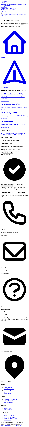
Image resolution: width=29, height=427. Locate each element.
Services (5, 9)
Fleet (2, 9)
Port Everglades (12, 8)
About (9, 9)
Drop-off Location (5, 151)
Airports (3, 2)
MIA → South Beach (6, 133)
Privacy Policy (4, 425)
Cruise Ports (4, 7)
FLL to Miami (7, 420)
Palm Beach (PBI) (5, 5)
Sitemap (19, 425)
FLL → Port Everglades (17, 133)
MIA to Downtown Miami (10, 418)
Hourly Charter (7, 393)
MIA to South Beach (9, 416)
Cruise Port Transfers (9, 389)
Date (2, 152)
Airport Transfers (8, 387)
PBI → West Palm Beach (16, 134)
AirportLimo (5, 1)
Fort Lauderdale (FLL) (20, 4)
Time (2, 154)
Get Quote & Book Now (6, 186)
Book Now (3, 11)
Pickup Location (5, 149)
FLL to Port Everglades (9, 417)
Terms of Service (12, 425)
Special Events (7, 392)
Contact (13, 9)
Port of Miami (4, 8)
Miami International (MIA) (7, 4)
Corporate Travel (8, 390)
